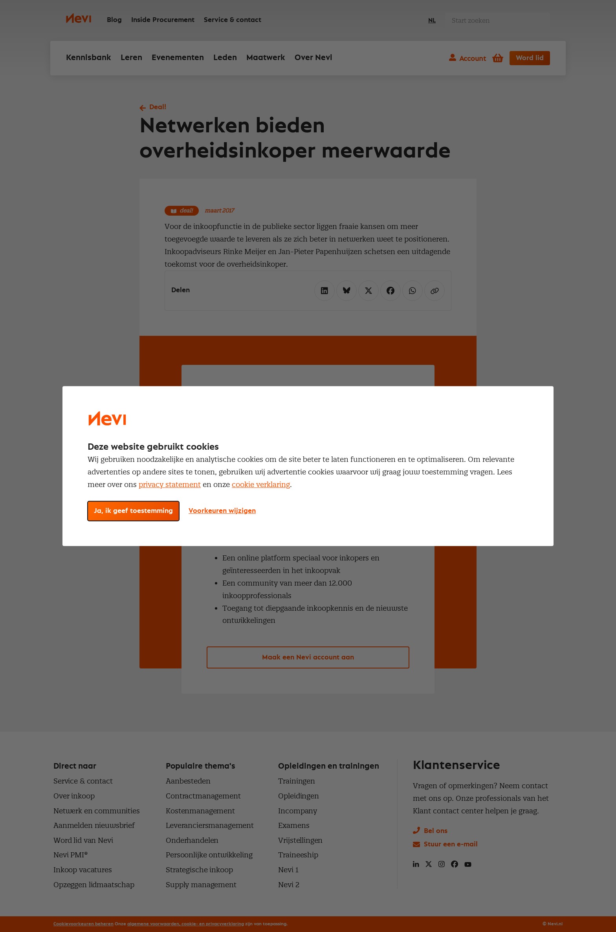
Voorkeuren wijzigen (222, 511)
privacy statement (170, 484)
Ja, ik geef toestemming (133, 511)
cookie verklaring (261, 484)
